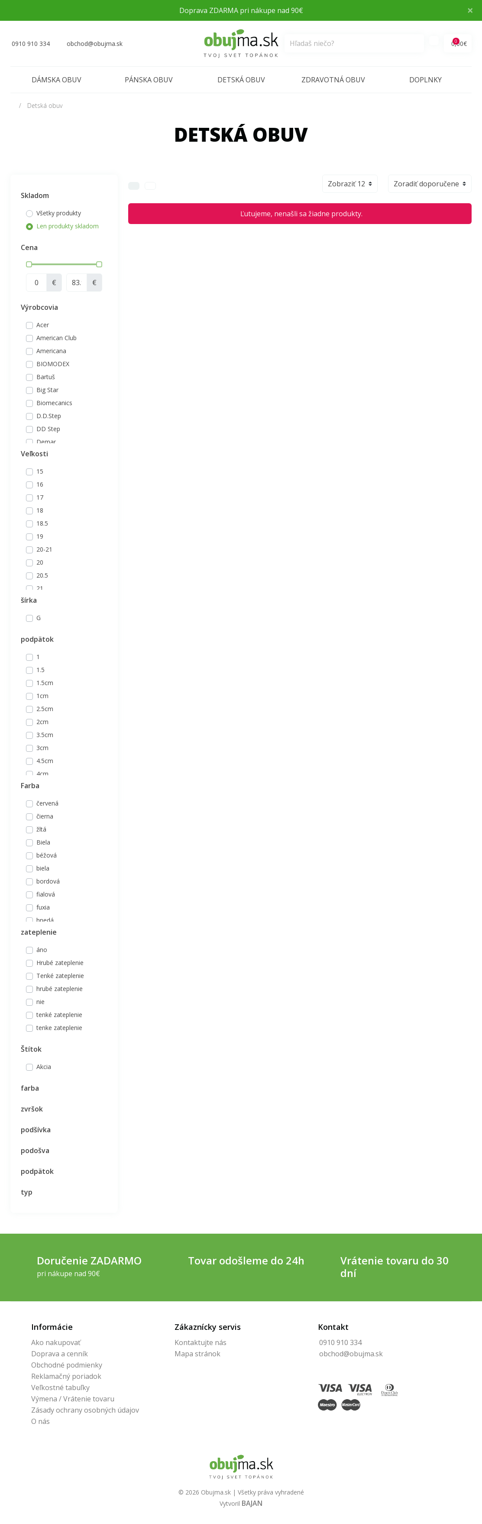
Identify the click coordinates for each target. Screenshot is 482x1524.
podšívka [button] (36, 1129)
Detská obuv (241, 79)
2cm (42, 722)
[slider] (29, 264)
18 (39, 510)
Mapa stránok (197, 1353)
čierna (44, 816)
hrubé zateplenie (59, 989)
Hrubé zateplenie (60, 963)
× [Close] (470, 10)
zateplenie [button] (39, 932)
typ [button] (26, 1192)
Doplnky (425, 79)
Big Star (47, 390)
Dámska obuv (56, 79)
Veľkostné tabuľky (60, 1387)
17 (39, 497)
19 (39, 536)
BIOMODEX (52, 364)
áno (41, 950)
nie (40, 1002)
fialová (45, 894)
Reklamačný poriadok (66, 1376)
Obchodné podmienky (66, 1365)
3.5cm (44, 735)
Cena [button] (29, 247)
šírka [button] (29, 600)
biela (42, 868)
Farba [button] (30, 785)
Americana (51, 351)
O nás (40, 1421)
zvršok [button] (32, 1109)
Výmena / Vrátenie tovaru (72, 1399)
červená (47, 803)
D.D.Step (48, 416)
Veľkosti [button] (34, 453)
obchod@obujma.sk (351, 1353)
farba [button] (30, 1088)
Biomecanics (54, 403)
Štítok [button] (31, 1049)
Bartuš (45, 377)
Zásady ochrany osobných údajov (85, 1410)
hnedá (45, 920)
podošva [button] (35, 1150)
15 (39, 471)
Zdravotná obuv (333, 79)
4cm (42, 774)
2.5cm (44, 709)
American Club (56, 338)
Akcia (43, 1067)
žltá (41, 829)
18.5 (42, 523)
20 (39, 562)
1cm (42, 696)
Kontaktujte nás (200, 1342)
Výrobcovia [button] (39, 307)
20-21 (44, 549)
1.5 (40, 670)
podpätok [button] (37, 639)
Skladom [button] (35, 195)
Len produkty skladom (67, 226)
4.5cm (44, 761)
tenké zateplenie (59, 1015)
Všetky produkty (58, 213)
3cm (42, 748)
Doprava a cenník (59, 1353)
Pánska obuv (149, 79)
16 (39, 484)
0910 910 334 (340, 1342)
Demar (46, 442)
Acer (42, 325)
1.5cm (44, 683)
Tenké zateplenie (60, 976)
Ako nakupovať (56, 1342)
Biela (43, 842)
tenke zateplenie (59, 1028)
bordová (48, 881)
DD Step (48, 429)
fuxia (43, 907)
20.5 (42, 575)
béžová (46, 855)
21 (39, 588)
